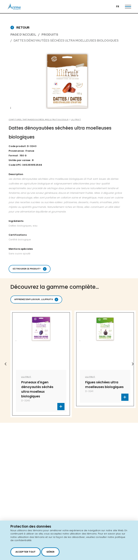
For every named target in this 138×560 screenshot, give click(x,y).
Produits (50, 35)
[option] (41, 363)
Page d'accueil (23, 35)
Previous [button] (5, 364)
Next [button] (132, 364)
